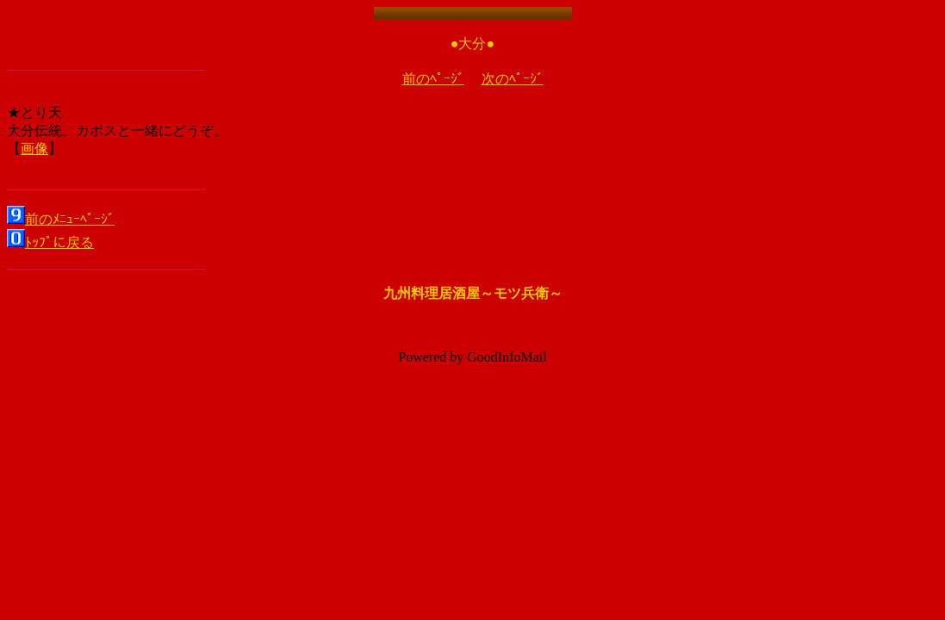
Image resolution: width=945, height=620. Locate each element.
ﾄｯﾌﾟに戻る (59, 242)
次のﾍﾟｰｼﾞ (513, 78)
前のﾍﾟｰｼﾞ (433, 78)
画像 (34, 148)
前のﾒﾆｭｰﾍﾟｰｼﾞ (70, 219)
